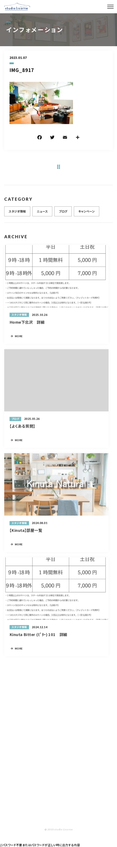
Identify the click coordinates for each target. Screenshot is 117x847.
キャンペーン (86, 213)
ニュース (42, 213)
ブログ (63, 213)
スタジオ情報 (17, 213)
